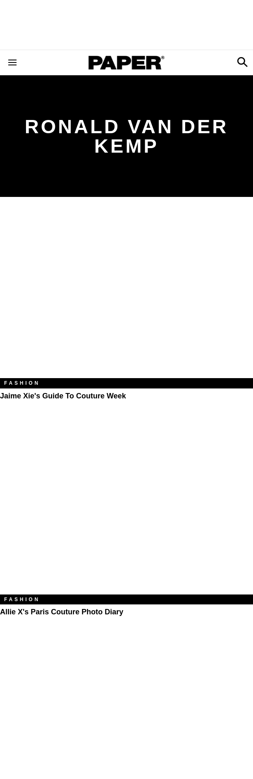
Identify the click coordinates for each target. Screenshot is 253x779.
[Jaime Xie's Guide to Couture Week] (126, 293)
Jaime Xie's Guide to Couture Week (63, 396)
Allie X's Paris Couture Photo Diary (61, 612)
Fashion (22, 383)
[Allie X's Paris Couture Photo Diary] (126, 510)
